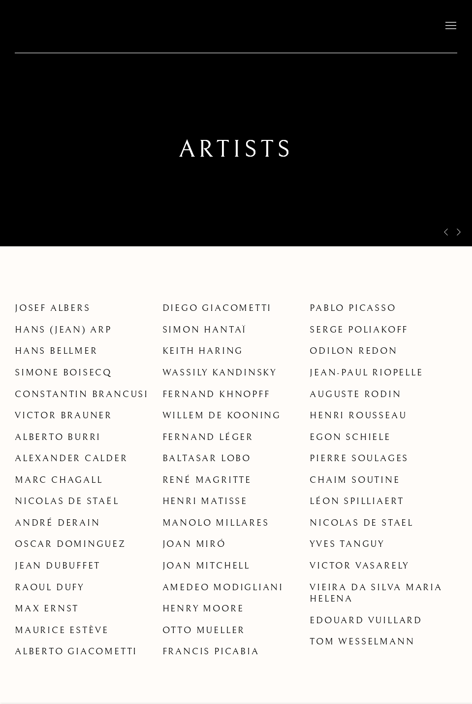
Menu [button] (449, 26)
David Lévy (79, 26)
